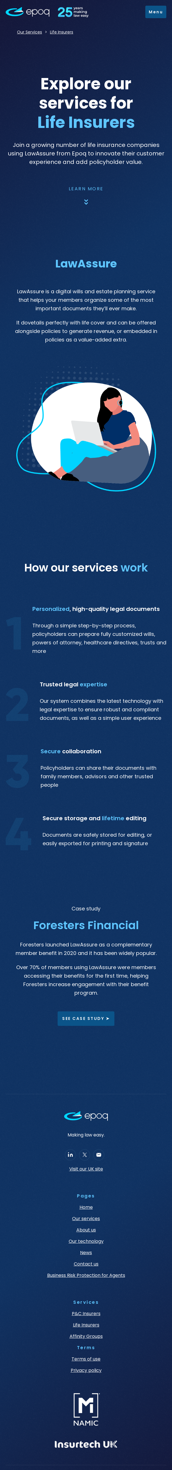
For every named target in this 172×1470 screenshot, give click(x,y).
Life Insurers (61, 32)
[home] (50, 11)
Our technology (86, 1241)
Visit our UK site (86, 1169)
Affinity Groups (86, 1336)
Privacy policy (86, 1370)
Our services (86, 1219)
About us (86, 1230)
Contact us (86, 1264)
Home (86, 1207)
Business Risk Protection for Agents (86, 1275)
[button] (155, 12)
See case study (86, 1019)
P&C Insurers (86, 1314)
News (86, 1253)
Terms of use (86, 1359)
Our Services (29, 32)
